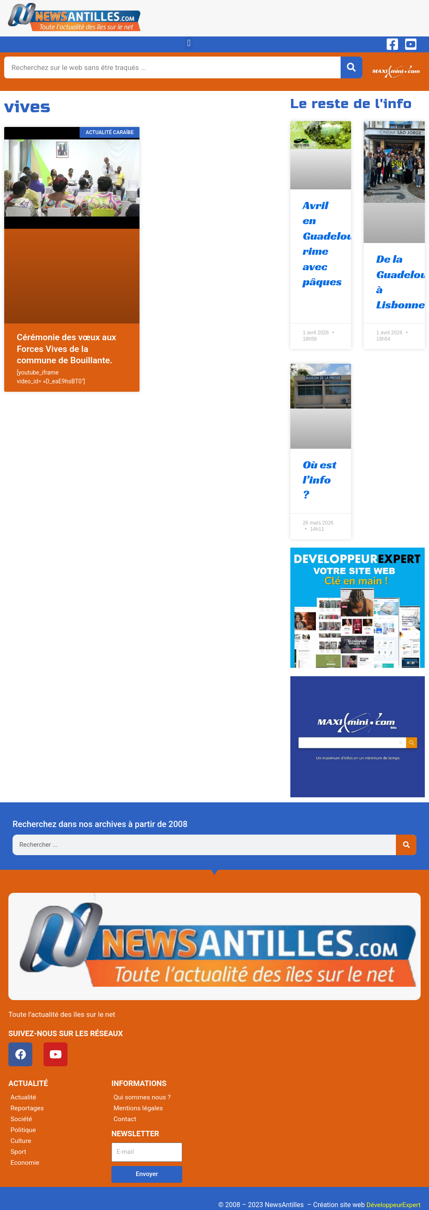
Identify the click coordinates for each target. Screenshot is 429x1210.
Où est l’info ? (320, 479)
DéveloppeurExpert (392, 1205)
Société (21, 1119)
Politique (23, 1130)
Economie (25, 1163)
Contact (125, 1119)
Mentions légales (139, 1108)
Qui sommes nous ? (143, 1097)
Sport (18, 1152)
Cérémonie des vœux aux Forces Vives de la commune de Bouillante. (66, 348)
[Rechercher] (351, 67)
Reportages (27, 1108)
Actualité (23, 1097)
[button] (189, 43)
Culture (21, 1141)
